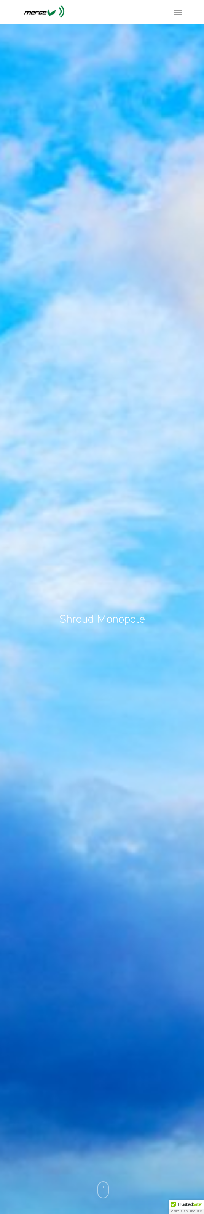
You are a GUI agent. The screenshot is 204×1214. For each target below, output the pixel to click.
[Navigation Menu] (178, 12)
